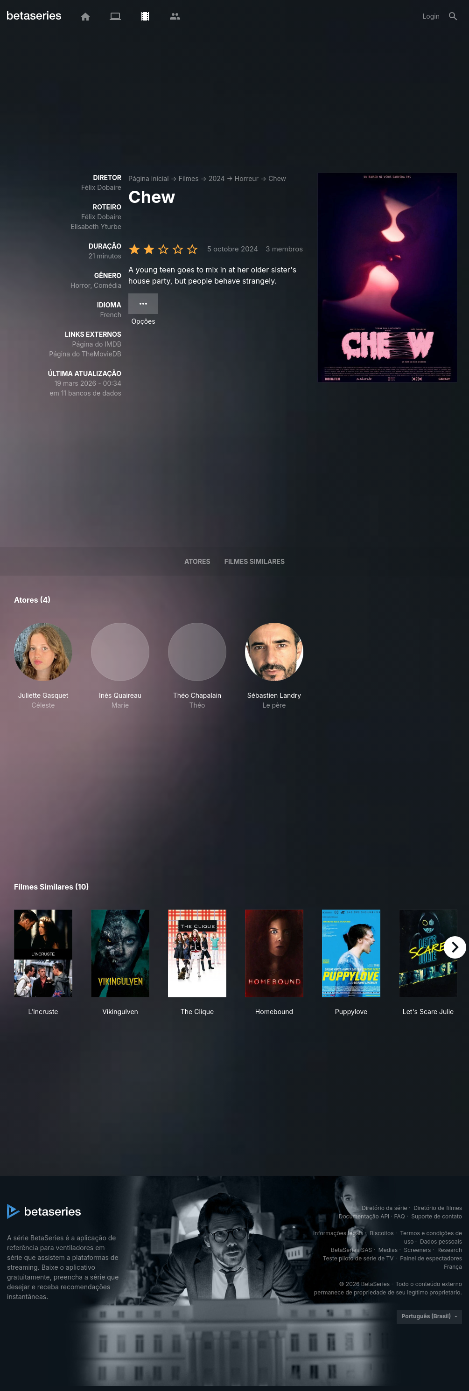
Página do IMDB (96, 344)
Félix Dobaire (101, 187)
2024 (217, 178)
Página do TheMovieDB (85, 354)
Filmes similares (254, 561)
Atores (197, 561)
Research (449, 1249)
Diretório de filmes (437, 1207)
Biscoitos (381, 1233)
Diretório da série (384, 1207)
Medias (388, 1249)
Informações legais (338, 1233)
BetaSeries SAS (351, 1249)
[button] (43, 666)
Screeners (417, 1249)
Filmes (189, 178)
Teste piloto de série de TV (358, 1258)
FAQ (399, 1216)
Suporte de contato (436, 1216)
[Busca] (453, 16)
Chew (277, 178)
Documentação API (364, 1216)
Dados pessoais (441, 1241)
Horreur (247, 178)
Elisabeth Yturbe (95, 226)
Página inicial (148, 178)
